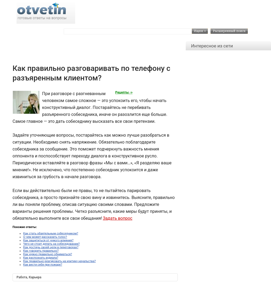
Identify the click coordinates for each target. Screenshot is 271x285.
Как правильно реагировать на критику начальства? (59, 261)
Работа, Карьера (29, 277)
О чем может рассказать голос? (45, 237)
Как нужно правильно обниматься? (47, 254)
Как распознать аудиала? (40, 257)
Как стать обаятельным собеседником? (50, 233)
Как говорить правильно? (41, 251)
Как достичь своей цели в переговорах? (50, 247)
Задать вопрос (117, 218)
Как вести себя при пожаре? (42, 264)
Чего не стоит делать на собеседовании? (51, 244)
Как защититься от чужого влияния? (48, 240)
